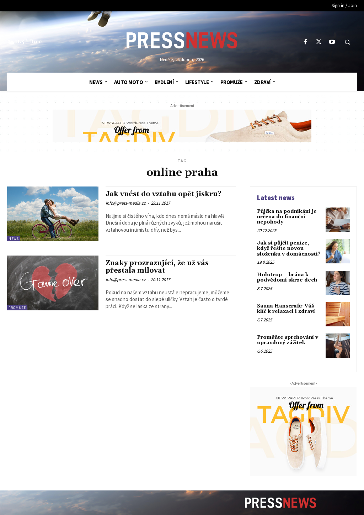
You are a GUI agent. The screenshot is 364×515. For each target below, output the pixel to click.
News (14, 238)
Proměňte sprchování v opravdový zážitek (287, 340)
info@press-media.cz (126, 203)
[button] (347, 42)
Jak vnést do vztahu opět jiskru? (163, 194)
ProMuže (17, 307)
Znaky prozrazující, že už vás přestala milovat (157, 267)
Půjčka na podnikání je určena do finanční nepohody (287, 217)
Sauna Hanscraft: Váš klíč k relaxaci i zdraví (286, 309)
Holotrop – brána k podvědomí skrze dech (287, 277)
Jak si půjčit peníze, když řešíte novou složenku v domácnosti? (289, 248)
